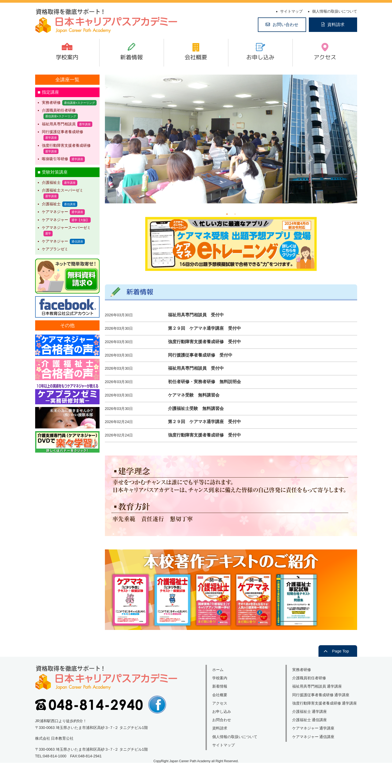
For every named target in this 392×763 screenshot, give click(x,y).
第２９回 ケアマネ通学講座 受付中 (204, 328)
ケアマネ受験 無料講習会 (193, 395)
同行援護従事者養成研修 (62, 132)
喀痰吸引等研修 (55, 159)
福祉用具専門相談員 (59, 124)
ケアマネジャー (55, 212)
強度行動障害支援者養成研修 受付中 (204, 341)
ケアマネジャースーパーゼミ (66, 227)
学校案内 (67, 57)
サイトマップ (291, 11)
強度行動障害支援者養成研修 (66, 145)
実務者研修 (51, 102)
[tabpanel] (231, 139)
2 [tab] (235, 214)
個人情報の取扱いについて (334, 11)
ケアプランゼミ (55, 249)
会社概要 (196, 57)
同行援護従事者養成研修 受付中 (200, 355)
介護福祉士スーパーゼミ (62, 190)
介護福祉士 (51, 182)
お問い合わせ (285, 24)
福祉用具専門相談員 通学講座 (317, 686)
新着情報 (131, 57)
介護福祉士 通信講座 (309, 720)
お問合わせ (221, 720)
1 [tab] (227, 214)
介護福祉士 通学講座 (309, 711)
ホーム (218, 669)
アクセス (325, 57)
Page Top (340, 651)
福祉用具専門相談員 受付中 (196, 315)
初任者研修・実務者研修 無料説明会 (204, 381)
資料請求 (336, 24)
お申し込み (260, 57)
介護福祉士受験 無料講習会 (196, 408)
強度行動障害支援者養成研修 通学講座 (324, 703)
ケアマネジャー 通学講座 (313, 728)
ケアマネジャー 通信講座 (313, 737)
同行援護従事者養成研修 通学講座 (321, 695)
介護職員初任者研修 (59, 110)
